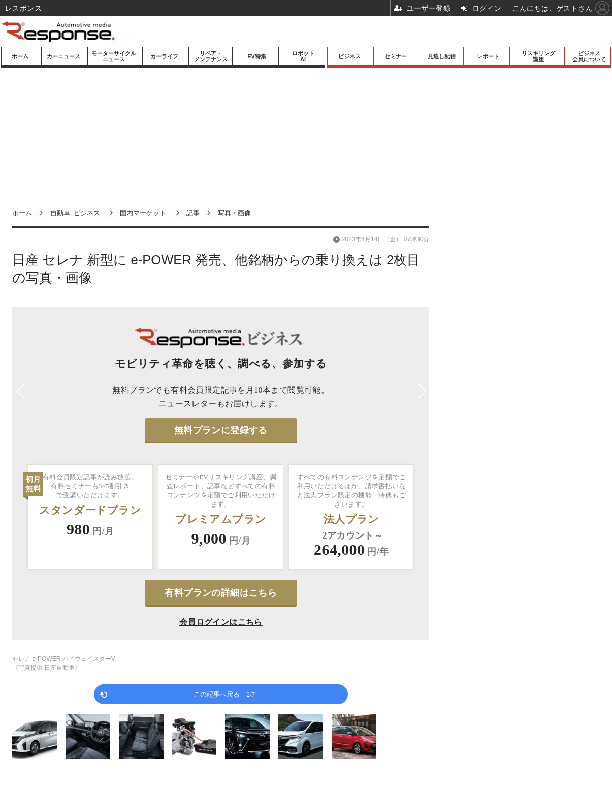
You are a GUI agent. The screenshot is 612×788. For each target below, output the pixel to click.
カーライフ (164, 56)
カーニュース (63, 56)
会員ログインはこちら (221, 622)
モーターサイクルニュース (113, 56)
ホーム (20, 56)
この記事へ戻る (224, 693)
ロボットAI (303, 56)
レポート (488, 56)
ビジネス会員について (589, 56)
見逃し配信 (442, 56)
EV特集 (256, 56)
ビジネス (349, 56)
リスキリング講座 (538, 56)
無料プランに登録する (221, 430)
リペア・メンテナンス (211, 56)
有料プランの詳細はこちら (221, 593)
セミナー (395, 56)
